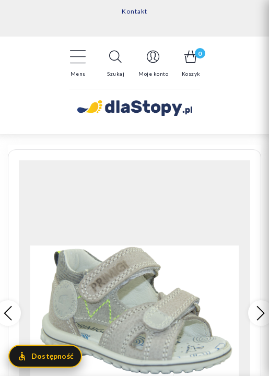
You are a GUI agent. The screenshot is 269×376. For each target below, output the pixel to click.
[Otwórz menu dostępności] (45, 356)
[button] (116, 63)
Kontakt (134, 11)
